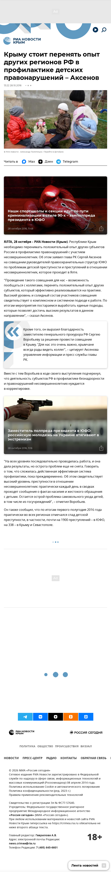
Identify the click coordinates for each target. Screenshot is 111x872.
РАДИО (51, 758)
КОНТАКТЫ (68, 758)
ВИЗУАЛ (86, 746)
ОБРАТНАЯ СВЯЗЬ (94, 758)
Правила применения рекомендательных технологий (46, 795)
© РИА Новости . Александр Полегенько (23, 151)
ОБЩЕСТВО (45, 746)
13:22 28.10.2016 (12, 85)
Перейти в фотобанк (54, 151)
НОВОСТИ (11, 758)
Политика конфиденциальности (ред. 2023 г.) (39, 791)
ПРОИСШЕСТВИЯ (67, 746)
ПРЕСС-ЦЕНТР (32, 758)
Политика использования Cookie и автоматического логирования (54, 787)
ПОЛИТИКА (27, 746)
